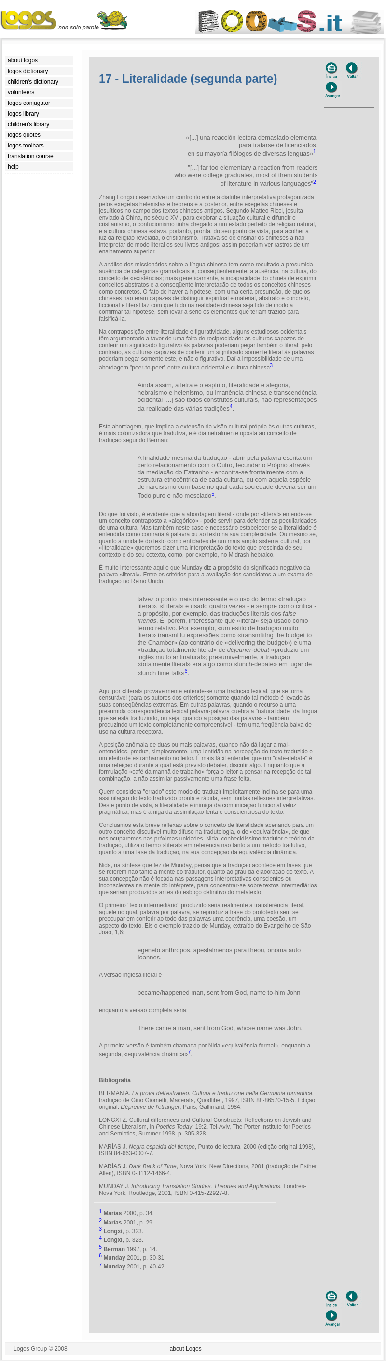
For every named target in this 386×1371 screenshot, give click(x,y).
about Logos (186, 1348)
